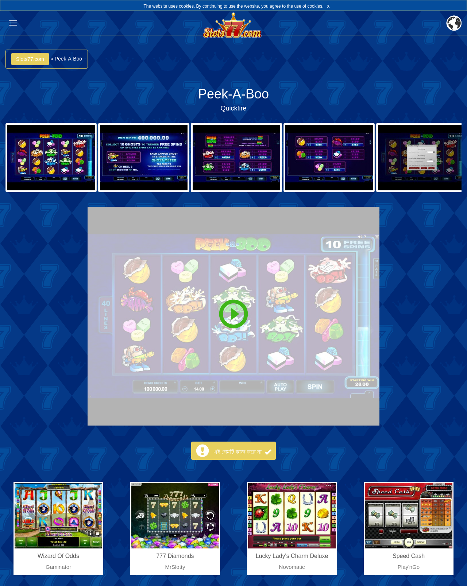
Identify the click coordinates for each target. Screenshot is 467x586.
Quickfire (233, 108)
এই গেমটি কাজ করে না (242, 452)
